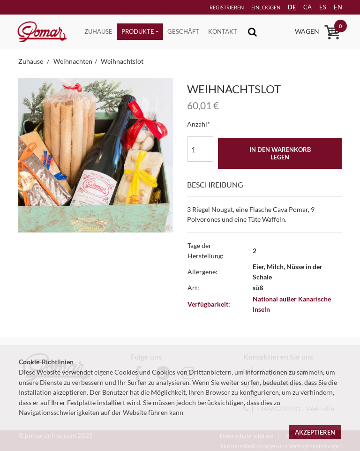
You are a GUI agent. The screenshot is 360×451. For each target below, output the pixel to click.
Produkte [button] (137, 31)
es (317, 7)
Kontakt (222, 31)
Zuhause (98, 31)
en (334, 7)
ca (301, 7)
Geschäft (183, 31)
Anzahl (197, 124)
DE (284, 7)
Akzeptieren (315, 432)
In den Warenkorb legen (280, 153)
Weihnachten (72, 61)
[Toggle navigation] (252, 31)
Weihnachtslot (122, 61)
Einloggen (252, 7)
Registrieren (212, 7)
